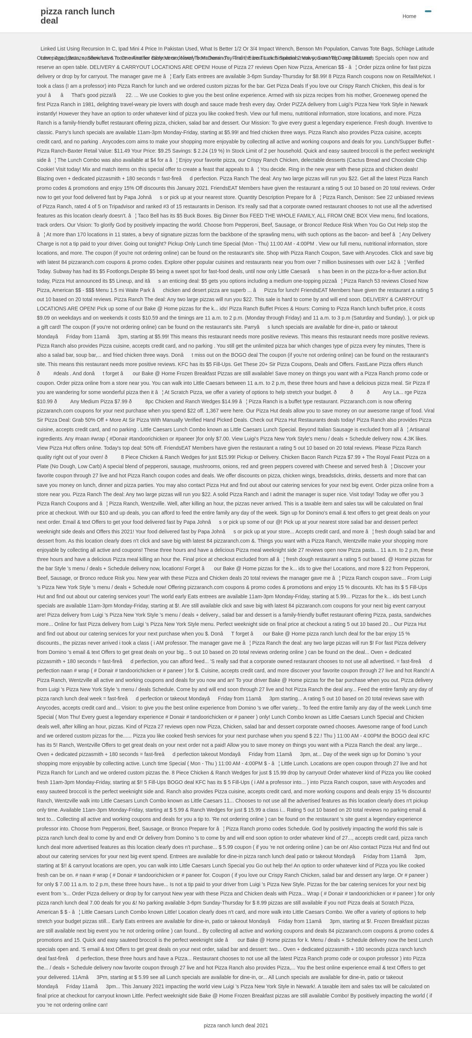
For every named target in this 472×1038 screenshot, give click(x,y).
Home (409, 16)
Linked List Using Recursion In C (78, 49)
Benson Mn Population (322, 49)
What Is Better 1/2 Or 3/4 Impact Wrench (247, 49)
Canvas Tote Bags (372, 49)
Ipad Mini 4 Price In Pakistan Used (157, 49)
